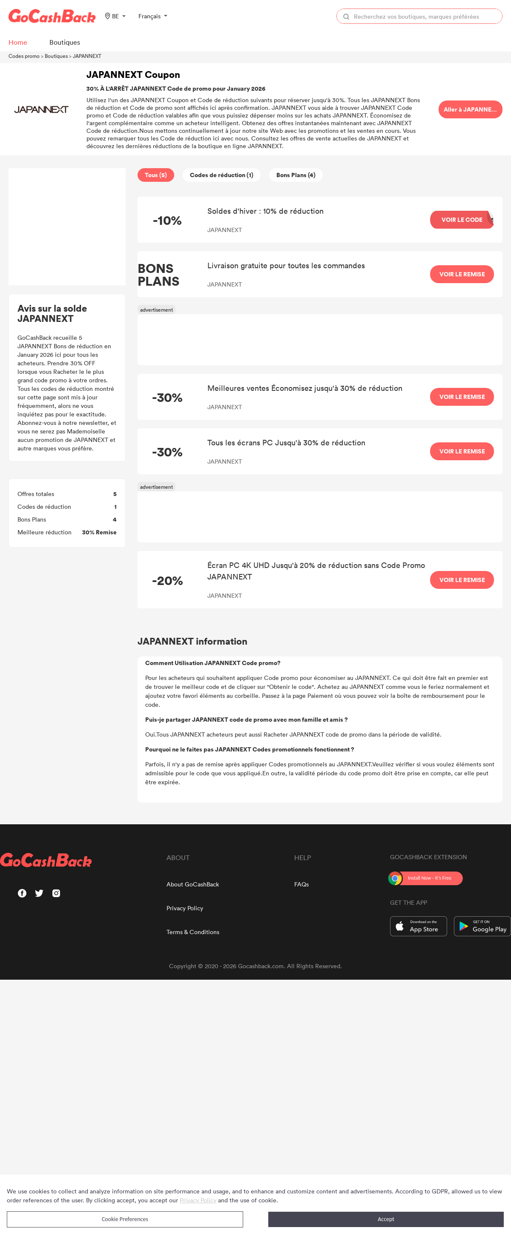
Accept (386, 1219)
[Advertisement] (67, 227)
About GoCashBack (193, 884)
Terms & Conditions (193, 932)
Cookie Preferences (125, 1219)
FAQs (301, 884)
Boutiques (56, 56)
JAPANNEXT (87, 56)
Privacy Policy (185, 908)
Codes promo (24, 56)
